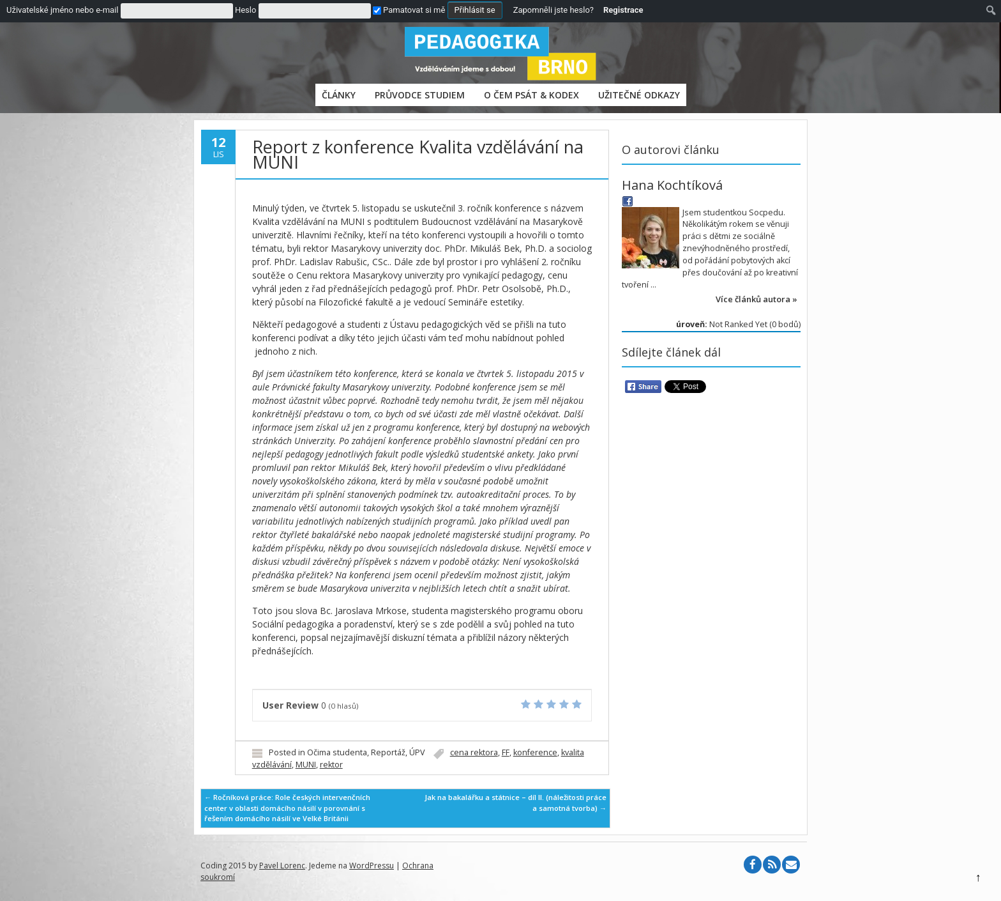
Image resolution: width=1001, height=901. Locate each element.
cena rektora (474, 752)
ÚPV (417, 752)
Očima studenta (337, 752)
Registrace (623, 10)
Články (339, 95)
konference (535, 752)
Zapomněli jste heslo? (553, 10)
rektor (331, 764)
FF (505, 752)
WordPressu (371, 865)
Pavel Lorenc (282, 865)
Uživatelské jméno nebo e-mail (62, 10)
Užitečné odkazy (639, 95)
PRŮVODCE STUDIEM (420, 95)
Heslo (245, 10)
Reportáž (388, 752)
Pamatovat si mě (409, 10)
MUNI (306, 764)
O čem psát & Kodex (531, 95)
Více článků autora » (756, 299)
